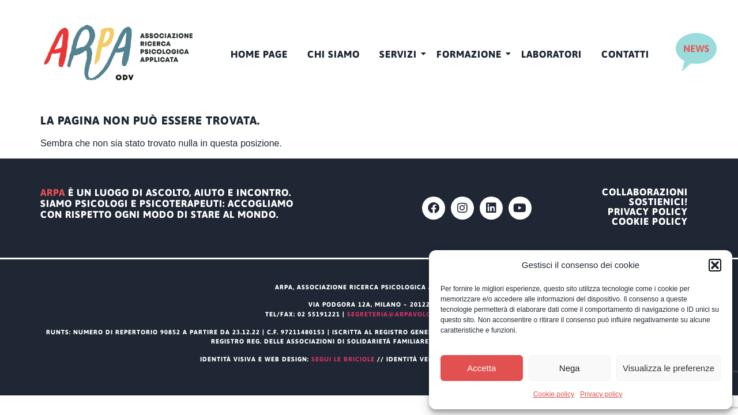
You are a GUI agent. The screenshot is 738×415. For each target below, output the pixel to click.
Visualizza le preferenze (668, 368)
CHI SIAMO (333, 54)
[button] (715, 265)
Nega (569, 368)
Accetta (481, 368)
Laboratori (551, 54)
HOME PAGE (259, 54)
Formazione (471, 54)
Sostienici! (658, 202)
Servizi (400, 54)
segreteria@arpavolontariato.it (410, 314)
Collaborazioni (645, 192)
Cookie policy (553, 394)
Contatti (625, 54)
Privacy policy (601, 394)
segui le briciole (343, 359)
